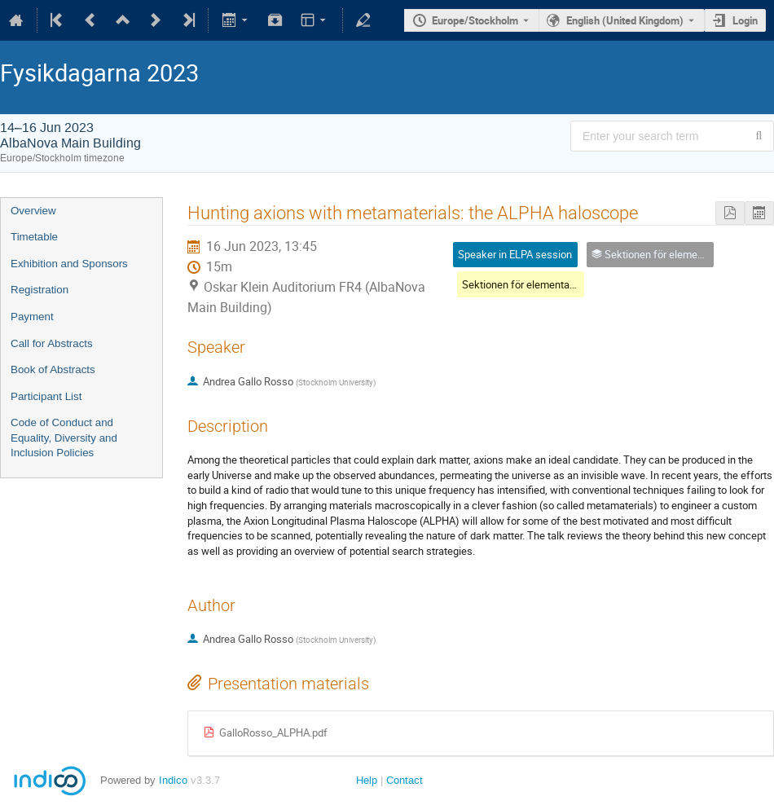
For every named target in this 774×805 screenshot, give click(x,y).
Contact (404, 780)
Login (745, 20)
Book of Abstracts (53, 369)
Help (366, 780)
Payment (32, 316)
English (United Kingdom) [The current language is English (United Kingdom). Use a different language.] (625, 20)
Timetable (34, 237)
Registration (39, 290)
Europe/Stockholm (475, 20)
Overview (33, 211)
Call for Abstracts (52, 343)
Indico (173, 780)
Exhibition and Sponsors (69, 263)
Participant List (46, 396)
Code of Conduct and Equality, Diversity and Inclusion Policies (64, 437)
